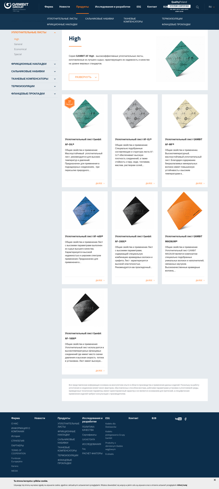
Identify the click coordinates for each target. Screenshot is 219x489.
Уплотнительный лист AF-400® (84, 236)
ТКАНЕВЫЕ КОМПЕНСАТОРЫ (34, 79)
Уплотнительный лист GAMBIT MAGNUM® (183, 239)
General (18, 44)
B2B (165, 7)
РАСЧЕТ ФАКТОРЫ (92, 454)
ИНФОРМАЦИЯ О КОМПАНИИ (20, 430)
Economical (20, 49)
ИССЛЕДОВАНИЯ (91, 444)
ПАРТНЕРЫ (17, 446)
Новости (64, 7)
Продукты (82, 7)
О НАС (14, 424)
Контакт (152, 7)
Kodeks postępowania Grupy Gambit (115, 435)
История (15, 436)
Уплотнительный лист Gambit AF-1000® (83, 336)
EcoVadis (109, 454)
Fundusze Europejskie (16, 460)
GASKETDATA (88, 440)
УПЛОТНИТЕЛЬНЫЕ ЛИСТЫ (35, 21)
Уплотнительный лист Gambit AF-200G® (133, 239)
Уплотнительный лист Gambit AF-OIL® (83, 142)
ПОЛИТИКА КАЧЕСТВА (88, 428)
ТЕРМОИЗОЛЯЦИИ (34, 86)
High (16, 39)
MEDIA (14, 471)
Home (14, 21)
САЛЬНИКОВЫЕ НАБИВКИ (34, 71)
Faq (83, 449)
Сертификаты (89, 435)
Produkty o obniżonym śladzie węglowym (114, 446)
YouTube (178, 419)
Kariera (14, 466)
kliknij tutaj (182, 485)
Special (18, 54)
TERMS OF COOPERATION (18, 452)
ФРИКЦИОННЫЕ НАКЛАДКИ (34, 64)
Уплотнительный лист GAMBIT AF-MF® (183, 142)
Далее (99, 184)
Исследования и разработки (112, 7)
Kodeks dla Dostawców (110, 425)
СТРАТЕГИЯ (17, 441)
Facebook (185, 419)
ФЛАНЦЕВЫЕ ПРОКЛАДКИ (34, 94)
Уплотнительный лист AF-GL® (133, 139)
